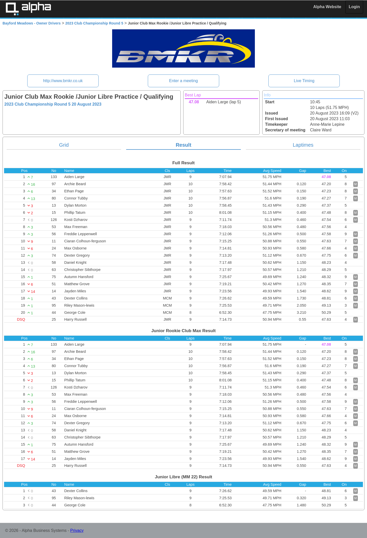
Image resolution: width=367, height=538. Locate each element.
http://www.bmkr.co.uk (63, 81)
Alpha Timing (28, 8)
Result (183, 145)
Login (354, 7)
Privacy (77, 530)
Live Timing (304, 81)
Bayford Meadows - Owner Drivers (32, 23)
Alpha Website (327, 7)
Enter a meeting (183, 81)
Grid (64, 145)
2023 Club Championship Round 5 (94, 23)
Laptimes (303, 145)
